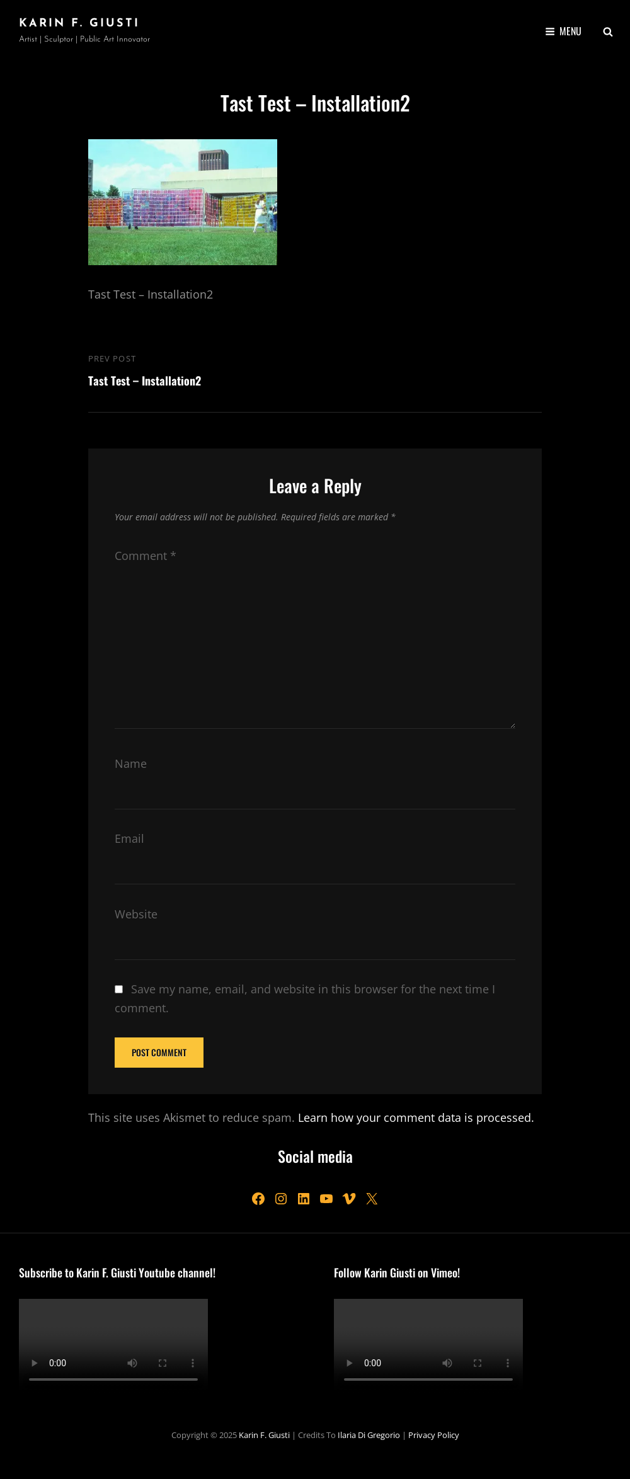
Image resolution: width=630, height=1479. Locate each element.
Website (136, 914)
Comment (145, 555)
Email (129, 838)
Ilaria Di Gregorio (369, 1435)
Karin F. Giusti (79, 24)
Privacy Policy (433, 1435)
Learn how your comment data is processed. (416, 1117)
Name (131, 763)
